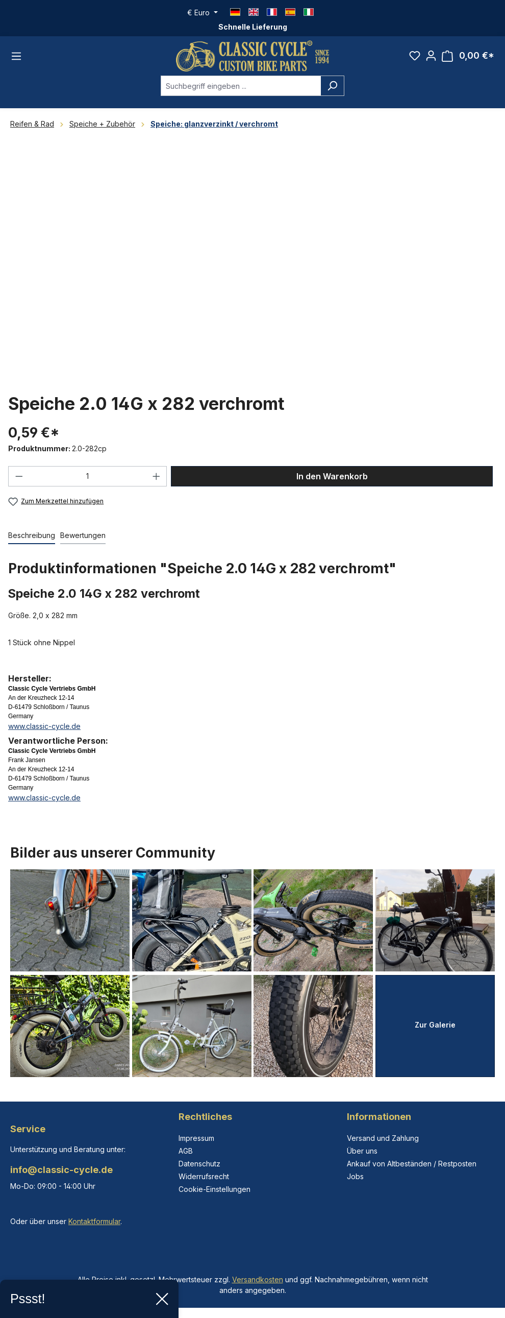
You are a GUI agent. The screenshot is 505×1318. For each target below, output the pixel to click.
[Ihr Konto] (431, 55)
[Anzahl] (87, 476)
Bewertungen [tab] (83, 535)
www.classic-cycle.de (44, 726)
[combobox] (241, 86)
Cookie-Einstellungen (214, 1189)
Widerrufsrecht (204, 1176)
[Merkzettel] (415, 55)
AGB (186, 1150)
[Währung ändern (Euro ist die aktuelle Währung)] (202, 12)
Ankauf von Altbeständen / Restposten (411, 1163)
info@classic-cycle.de (61, 1169)
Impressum (196, 1138)
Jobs (355, 1176)
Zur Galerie (435, 1024)
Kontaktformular (94, 1221)
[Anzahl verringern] (19, 476)
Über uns (362, 1150)
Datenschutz (199, 1163)
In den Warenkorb (332, 476)
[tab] (31, 535)
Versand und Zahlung (383, 1138)
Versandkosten (257, 1279)
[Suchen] (332, 86)
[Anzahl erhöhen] (156, 476)
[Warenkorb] (468, 55)
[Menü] (16, 56)
